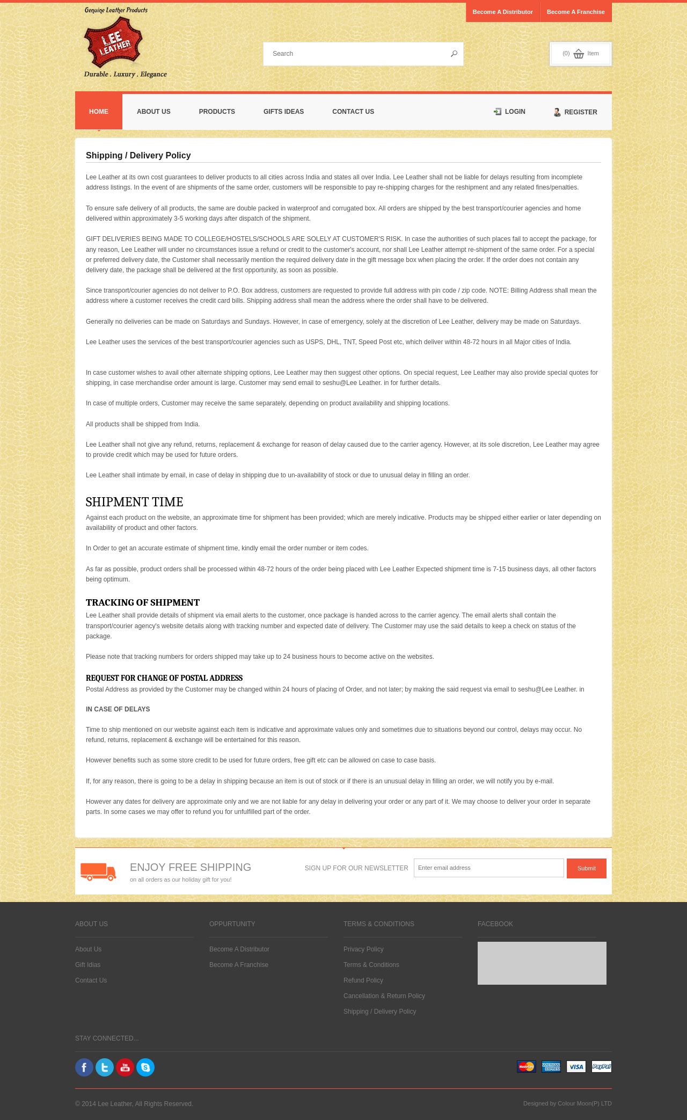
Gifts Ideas (284, 111)
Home (98, 111)
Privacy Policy (364, 949)
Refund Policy (363, 980)
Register (575, 112)
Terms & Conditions (371, 965)
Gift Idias (87, 965)
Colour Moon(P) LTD (585, 1103)
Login (509, 112)
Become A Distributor (239, 949)
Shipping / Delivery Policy (380, 1011)
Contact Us (353, 111)
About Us (154, 111)
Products (217, 111)
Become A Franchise (238, 965)
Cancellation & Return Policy (384, 996)
